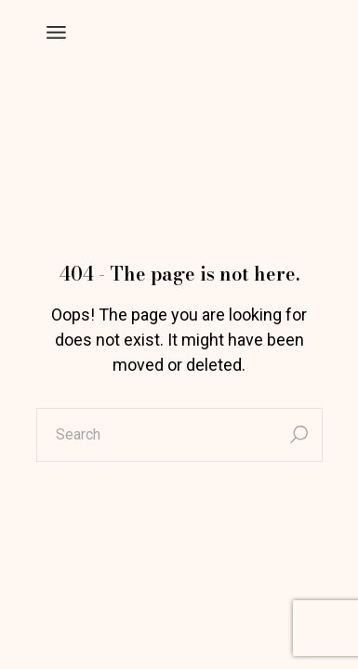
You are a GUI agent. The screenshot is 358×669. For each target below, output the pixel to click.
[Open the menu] (56, 32)
